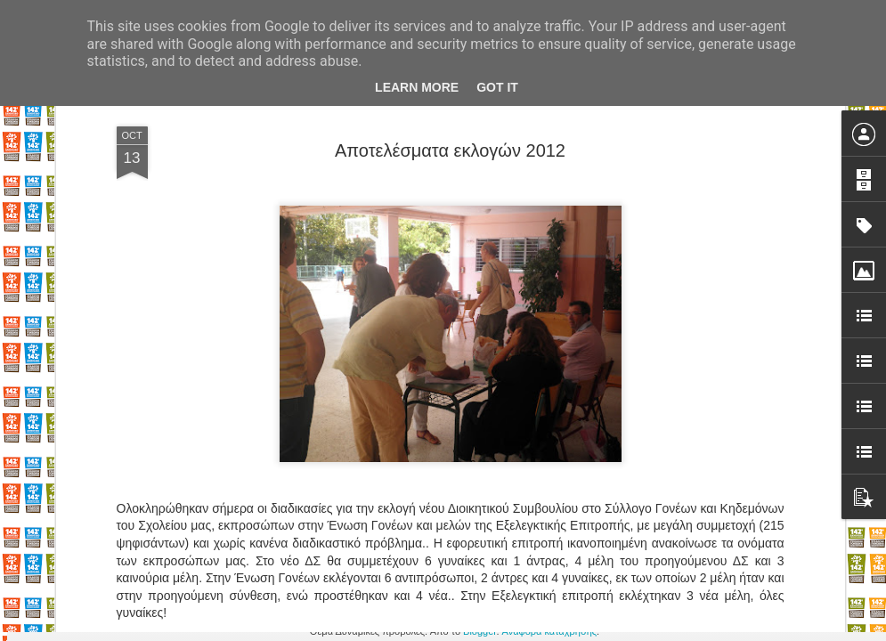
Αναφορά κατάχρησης (549, 631)
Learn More (417, 87)
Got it (497, 87)
